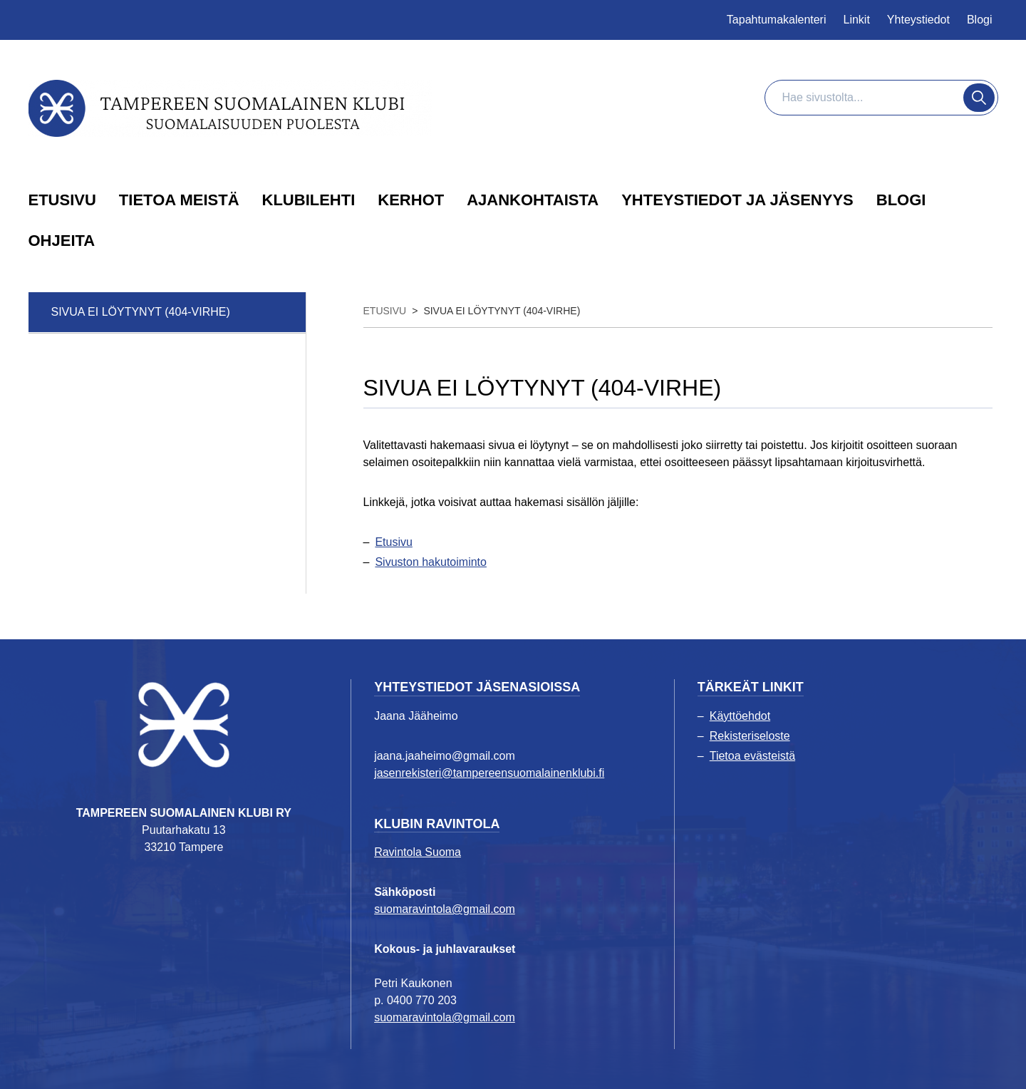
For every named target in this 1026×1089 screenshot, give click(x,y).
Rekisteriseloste (750, 736)
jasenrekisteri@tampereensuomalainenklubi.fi (489, 773)
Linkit (857, 20)
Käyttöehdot (740, 716)
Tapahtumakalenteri (776, 20)
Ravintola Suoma (417, 852)
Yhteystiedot (918, 20)
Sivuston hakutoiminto (431, 562)
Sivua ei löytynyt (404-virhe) (140, 312)
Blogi (980, 20)
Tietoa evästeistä (752, 756)
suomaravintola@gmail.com (444, 909)
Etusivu (393, 542)
